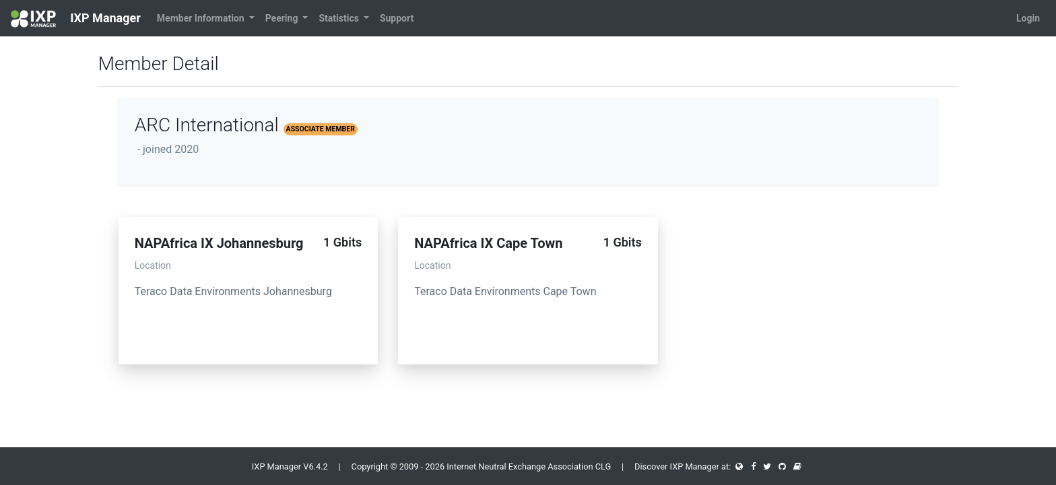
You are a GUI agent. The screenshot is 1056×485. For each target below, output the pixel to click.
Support (397, 18)
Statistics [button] (340, 18)
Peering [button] (282, 18)
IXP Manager (76, 19)
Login (1028, 18)
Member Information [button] (201, 18)
